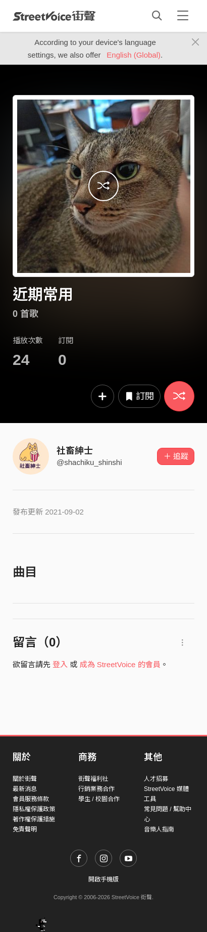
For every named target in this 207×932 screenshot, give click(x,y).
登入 (60, 664)
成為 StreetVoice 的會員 (120, 664)
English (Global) (134, 55)
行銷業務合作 (96, 789)
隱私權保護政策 (34, 809)
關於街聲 (25, 778)
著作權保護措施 (34, 819)
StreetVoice (54, 16)
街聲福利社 (93, 778)
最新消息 (25, 789)
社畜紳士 (75, 451)
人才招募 (156, 778)
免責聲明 (25, 829)
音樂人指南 (159, 829)
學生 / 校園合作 (99, 799)
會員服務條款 (31, 799)
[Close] (195, 42)
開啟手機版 (103, 879)
